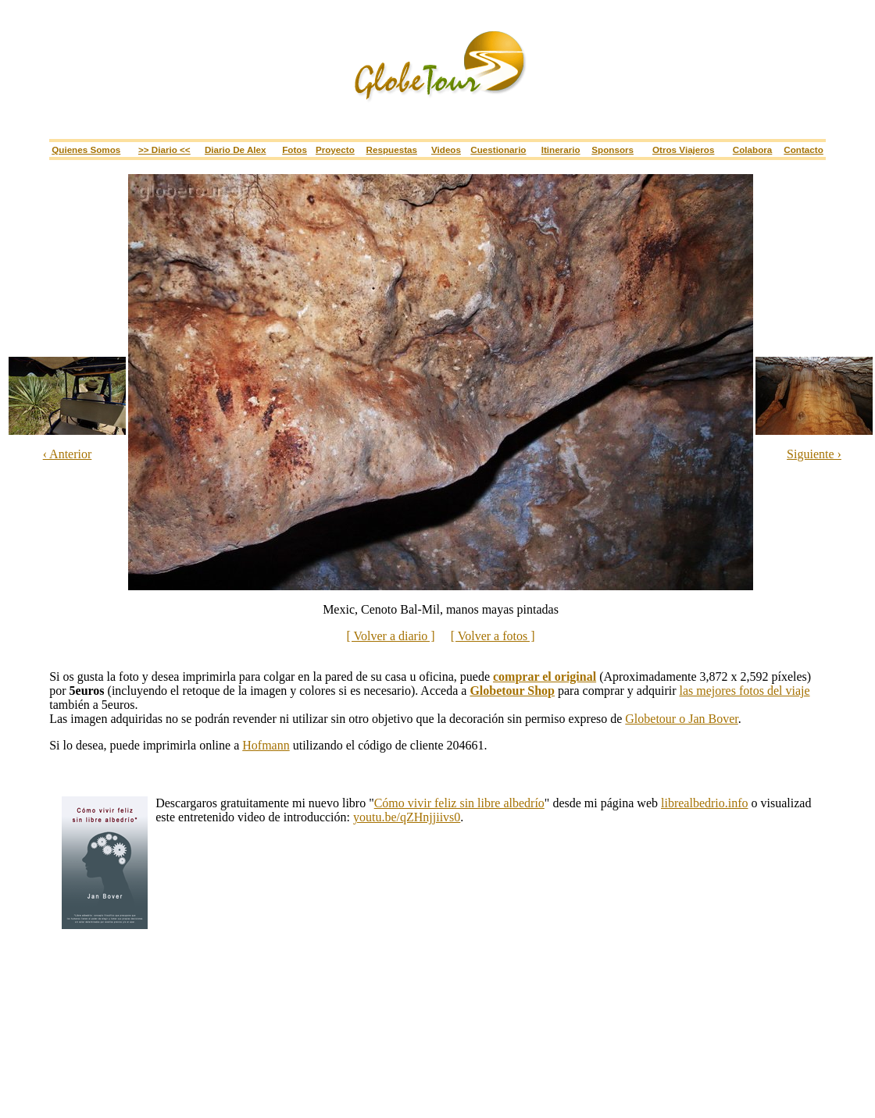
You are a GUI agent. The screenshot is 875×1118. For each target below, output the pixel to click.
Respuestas (391, 149)
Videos (446, 149)
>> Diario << (164, 149)
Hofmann (265, 745)
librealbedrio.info (704, 803)
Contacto (803, 149)
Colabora (753, 149)
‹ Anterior (67, 454)
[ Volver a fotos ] (493, 636)
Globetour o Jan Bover (681, 718)
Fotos (294, 149)
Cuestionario (498, 149)
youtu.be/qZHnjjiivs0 (406, 817)
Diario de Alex (235, 149)
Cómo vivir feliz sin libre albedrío (459, 803)
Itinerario (560, 149)
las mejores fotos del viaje (745, 690)
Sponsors (612, 149)
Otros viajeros (683, 149)
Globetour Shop (512, 690)
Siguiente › (814, 454)
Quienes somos (86, 149)
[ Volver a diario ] (391, 636)
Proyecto (335, 149)
